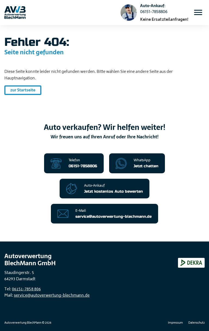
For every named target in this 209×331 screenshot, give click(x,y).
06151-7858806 (153, 12)
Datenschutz (196, 323)
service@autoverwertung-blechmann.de (52, 295)
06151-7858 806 (26, 289)
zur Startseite (22, 90)
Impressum (175, 323)
